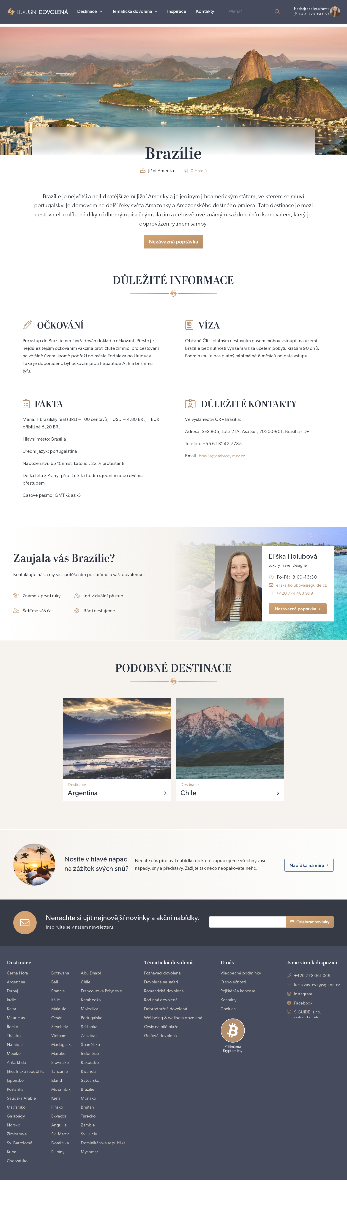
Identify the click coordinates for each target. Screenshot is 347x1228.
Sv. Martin (61, 1172)
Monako (91, 1132)
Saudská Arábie (23, 1132)
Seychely (60, 1046)
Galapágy (17, 1152)
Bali (55, 989)
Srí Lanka (92, 1046)
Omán (57, 1036)
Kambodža (93, 1017)
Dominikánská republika (97, 1185)
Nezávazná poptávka (173, 242)
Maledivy (92, 1026)
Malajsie (59, 1026)
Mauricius (17, 1036)
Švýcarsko (93, 1113)
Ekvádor (59, 1152)
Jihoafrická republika (17, 1099)
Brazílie (90, 1122)
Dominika (60, 1181)
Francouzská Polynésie (95, 1003)
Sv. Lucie (91, 1172)
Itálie (56, 1017)
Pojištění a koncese (241, 1007)
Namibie (16, 1066)
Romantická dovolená (166, 999)
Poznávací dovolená (164, 980)
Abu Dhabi (94, 980)
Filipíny (58, 1199)
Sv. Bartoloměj (21, 1181)
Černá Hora (18, 980)
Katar (12, 1026)
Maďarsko (17, 1142)
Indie (12, 1017)
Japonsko (16, 1113)
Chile (88, 989)
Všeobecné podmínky (233, 984)
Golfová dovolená (162, 1056)
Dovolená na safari (162, 989)
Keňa (56, 1132)
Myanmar (92, 1199)
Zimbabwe (18, 1172)
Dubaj (13, 999)
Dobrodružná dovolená (167, 1019)
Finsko (57, 1142)
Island (57, 1113)
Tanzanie (60, 1095)
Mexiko (14, 1075)
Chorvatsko (18, 1209)
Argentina (17, 989)
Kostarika (16, 1122)
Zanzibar (91, 1056)
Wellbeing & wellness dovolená (166, 1033)
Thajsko (14, 1056)
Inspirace (172, 13)
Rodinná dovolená (162, 1009)
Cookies (230, 1026)
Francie (58, 999)
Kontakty (201, 13)
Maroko (58, 1075)
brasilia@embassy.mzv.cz (224, 458)
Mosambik (61, 1122)
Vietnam (59, 1056)
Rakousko (92, 1085)
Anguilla (59, 1162)
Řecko (13, 1046)
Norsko (14, 1162)
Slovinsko (60, 1085)
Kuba (12, 1199)
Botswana (61, 980)
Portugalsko (94, 1036)
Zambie (90, 1162)
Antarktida (17, 1085)
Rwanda (91, 1095)
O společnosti (236, 997)
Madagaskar (63, 1066)
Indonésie (93, 1075)
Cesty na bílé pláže (163, 1046)
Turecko (90, 1152)
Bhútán (90, 1142)
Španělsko (93, 1066)
